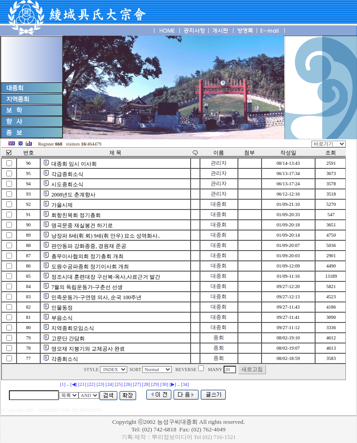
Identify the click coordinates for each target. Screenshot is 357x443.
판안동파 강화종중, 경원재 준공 (88, 246)
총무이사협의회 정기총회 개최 (87, 256)
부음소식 (62, 318)
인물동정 (62, 308)
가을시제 (62, 205)
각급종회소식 (67, 174)
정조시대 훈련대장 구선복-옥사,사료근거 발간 (105, 277)
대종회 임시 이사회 (74, 164)
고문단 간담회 (68, 338)
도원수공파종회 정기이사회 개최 (90, 266)
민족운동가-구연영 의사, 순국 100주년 (96, 297)
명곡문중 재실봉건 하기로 (82, 225)
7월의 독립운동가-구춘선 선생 (87, 287)
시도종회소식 (67, 184)
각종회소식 (64, 359)
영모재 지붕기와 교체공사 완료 (88, 349)
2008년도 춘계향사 (73, 195)
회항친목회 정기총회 (76, 215)
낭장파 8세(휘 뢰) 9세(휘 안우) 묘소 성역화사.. (105, 236)
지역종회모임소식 (72, 328)
